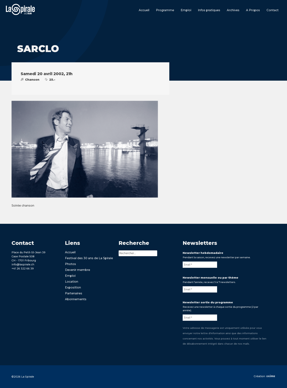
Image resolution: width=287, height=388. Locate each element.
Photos (70, 264)
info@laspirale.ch (23, 264)
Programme (165, 10)
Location (71, 281)
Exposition (73, 287)
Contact (272, 10)
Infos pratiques (209, 10)
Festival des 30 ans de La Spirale (89, 258)
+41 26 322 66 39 (23, 268)
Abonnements (75, 299)
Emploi (186, 10)
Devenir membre (77, 270)
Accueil (144, 10)
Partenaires (73, 293)
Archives (233, 10)
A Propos (253, 10)
